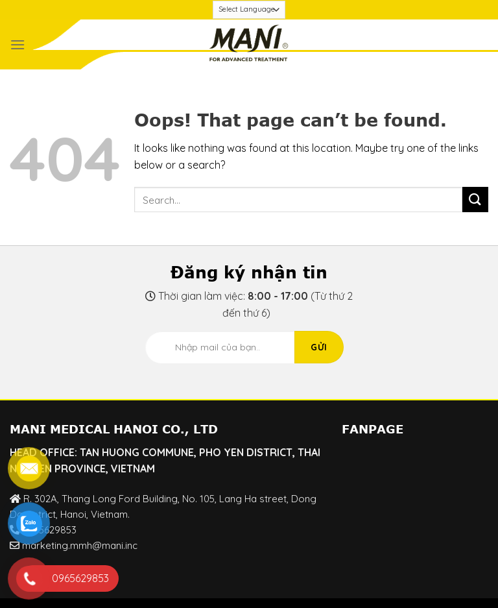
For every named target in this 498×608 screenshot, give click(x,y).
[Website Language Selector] (249, 10)
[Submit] (475, 199)
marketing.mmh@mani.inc (79, 545)
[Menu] (17, 44)
